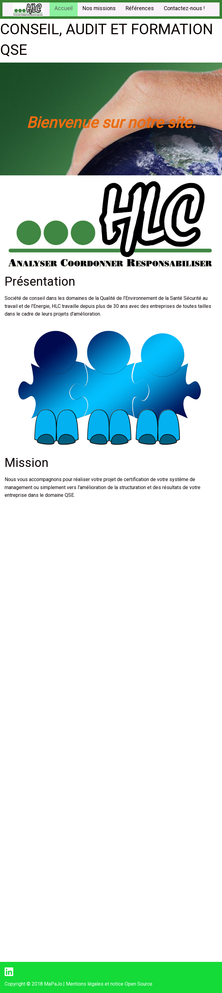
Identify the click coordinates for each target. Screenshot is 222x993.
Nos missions (99, 8)
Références (140, 8)
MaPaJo (53, 984)
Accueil (63, 8)
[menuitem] (64, 9)
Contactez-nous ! (184, 8)
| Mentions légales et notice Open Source (107, 984)
